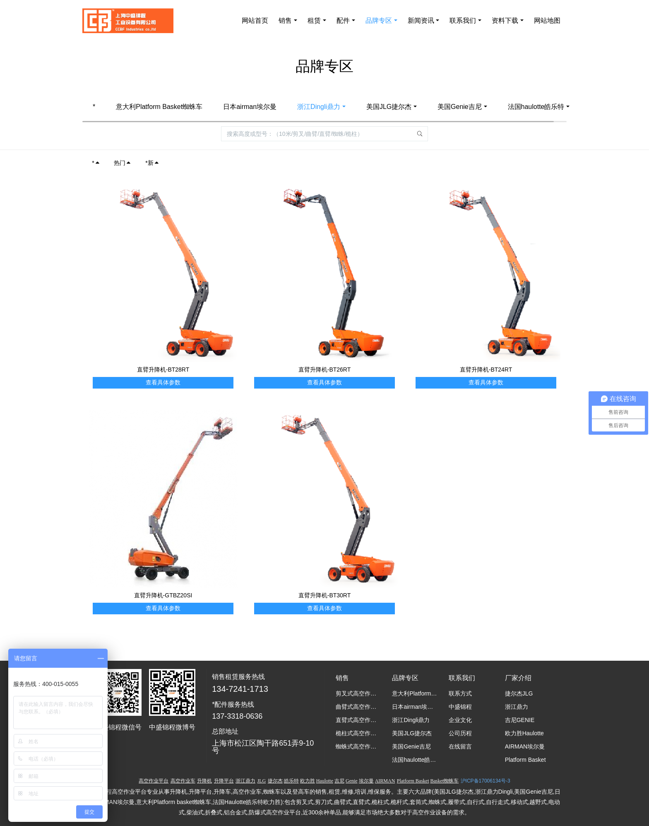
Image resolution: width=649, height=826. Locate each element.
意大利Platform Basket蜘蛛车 (159, 106)
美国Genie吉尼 (459, 106)
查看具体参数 (163, 382)
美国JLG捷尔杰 (388, 106)
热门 (122, 162)
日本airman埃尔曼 (249, 106)
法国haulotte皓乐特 (536, 106)
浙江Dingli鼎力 (318, 106)
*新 (152, 162)
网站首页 (255, 20)
